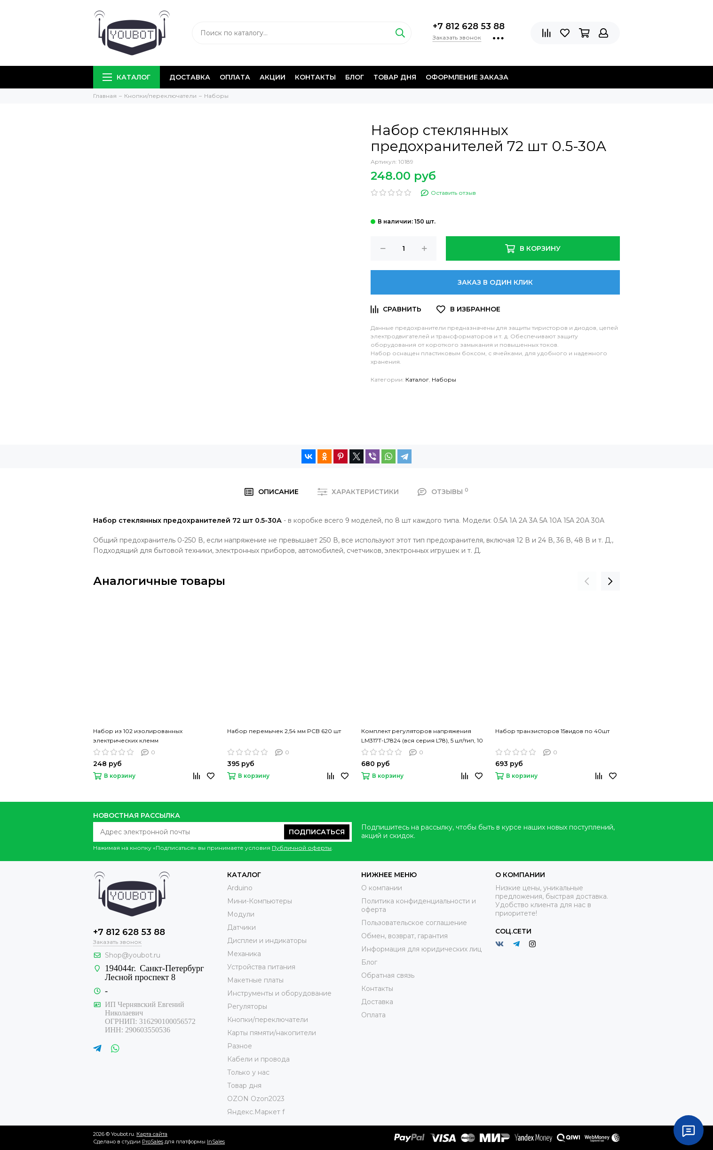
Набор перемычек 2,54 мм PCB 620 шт (284, 731)
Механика (244, 954)
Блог (354, 77)
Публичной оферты (302, 847)
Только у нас (248, 1072)
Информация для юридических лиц (421, 949)
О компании (381, 888)
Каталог (127, 77)
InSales (216, 1141)
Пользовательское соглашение (414, 922)
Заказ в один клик (495, 282)
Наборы (444, 379)
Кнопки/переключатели (267, 1019)
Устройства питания (261, 967)
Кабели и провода (258, 1059)
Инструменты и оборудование (279, 993)
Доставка (189, 77)
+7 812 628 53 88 (469, 26)
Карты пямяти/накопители (271, 1033)
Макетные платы (255, 980)
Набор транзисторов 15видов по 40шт (552, 731)
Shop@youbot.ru (132, 955)
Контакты (315, 77)
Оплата (235, 77)
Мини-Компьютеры (259, 901)
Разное (239, 1046)
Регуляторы (247, 1006)
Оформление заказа (467, 77)
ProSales (152, 1141)
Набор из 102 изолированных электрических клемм (137, 735)
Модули (240, 914)
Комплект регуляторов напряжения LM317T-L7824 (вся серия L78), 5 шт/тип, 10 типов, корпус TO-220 (422, 736)
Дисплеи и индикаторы (267, 940)
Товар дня (394, 77)
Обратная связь (387, 975)
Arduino (240, 888)
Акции (272, 77)
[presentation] (587, 581)
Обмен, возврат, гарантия (404, 936)
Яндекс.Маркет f (256, 1112)
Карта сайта (151, 1134)
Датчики (241, 927)
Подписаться (317, 832)
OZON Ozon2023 (256, 1098)
